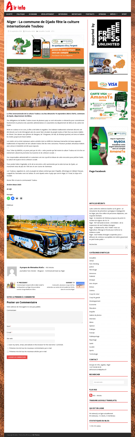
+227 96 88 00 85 (95, 367)
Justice (91, 267)
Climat (91, 261)
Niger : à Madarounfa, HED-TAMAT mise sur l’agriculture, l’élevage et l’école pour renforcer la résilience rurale (105, 230)
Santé (91, 343)
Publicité (92, 276)
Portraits (90, 14)
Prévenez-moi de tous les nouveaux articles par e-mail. (28, 351)
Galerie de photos (95, 315)
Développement (47, 14)
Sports (91, 350)
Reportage (93, 340)
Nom (8, 326)
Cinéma (92, 291)
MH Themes (36, 435)
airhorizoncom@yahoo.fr (97, 370)
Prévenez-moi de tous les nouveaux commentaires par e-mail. (30, 348)
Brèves (113, 14)
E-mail (9, 332)
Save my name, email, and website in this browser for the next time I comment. (36, 345)
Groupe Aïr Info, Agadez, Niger (99, 365)
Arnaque (92, 280)
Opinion (92, 326)
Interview (92, 319)
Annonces (92, 273)
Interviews (62, 14)
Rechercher (93, 244)
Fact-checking (94, 264)
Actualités (41, 31)
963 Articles (50, 267)
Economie (33, 14)
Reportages (77, 14)
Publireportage (94, 336)
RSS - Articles (95, 396)
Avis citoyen (93, 283)
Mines (91, 322)
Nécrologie (93, 270)
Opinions (102, 14)
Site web (10, 338)
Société (9, 14)
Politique (21, 14)
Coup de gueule (94, 297)
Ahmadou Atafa (30, 31)
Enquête (92, 312)
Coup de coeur (94, 294)
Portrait (92, 333)
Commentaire (11, 310)
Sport (124, 14)
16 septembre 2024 (16, 31)
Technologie (93, 354)
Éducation (92, 308)
